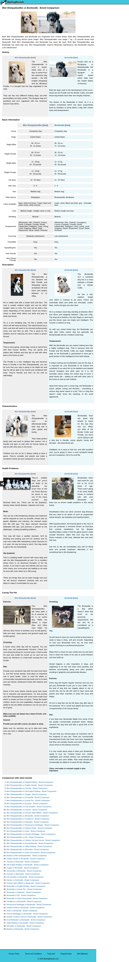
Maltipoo (101, 119)
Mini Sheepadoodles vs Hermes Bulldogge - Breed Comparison (31, 834)
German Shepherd (105, 64)
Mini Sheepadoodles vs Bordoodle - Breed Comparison (28, 816)
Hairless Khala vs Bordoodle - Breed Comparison (26, 908)
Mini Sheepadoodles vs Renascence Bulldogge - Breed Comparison (33, 825)
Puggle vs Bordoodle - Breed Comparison (23, 868)
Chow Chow (102, 105)
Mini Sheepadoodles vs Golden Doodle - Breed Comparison (30, 785)
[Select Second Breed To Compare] (113, 16)
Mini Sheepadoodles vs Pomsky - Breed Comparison (27, 788)
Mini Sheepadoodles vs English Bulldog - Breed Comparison (30, 782)
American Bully (103, 87)
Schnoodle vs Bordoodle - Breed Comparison (24, 871)
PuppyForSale (66, 954)
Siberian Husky (103, 31)
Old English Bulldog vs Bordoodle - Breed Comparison (28, 865)
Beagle (100, 100)
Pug (99, 59)
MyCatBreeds (82, 954)
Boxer (100, 91)
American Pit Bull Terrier (107, 96)
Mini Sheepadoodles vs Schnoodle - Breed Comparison (28, 797)
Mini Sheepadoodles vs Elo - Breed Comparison (25, 837)
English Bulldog (104, 41)
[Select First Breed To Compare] (113, 12)
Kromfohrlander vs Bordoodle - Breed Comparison (26, 920)
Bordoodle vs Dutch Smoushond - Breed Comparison (27, 898)
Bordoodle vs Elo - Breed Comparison (21, 895)
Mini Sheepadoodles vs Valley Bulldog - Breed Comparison (29, 846)
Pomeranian (102, 45)
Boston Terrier (103, 82)
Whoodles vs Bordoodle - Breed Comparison (24, 926)
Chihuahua (102, 77)
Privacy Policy (14, 954)
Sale (33, 57)
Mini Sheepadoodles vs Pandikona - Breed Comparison (28, 819)
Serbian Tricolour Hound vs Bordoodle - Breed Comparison (29, 917)
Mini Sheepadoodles (23, 57)
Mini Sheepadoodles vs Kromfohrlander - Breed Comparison (30, 843)
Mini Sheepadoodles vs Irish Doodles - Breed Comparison (29, 807)
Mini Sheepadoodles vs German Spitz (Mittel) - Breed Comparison (32, 813)
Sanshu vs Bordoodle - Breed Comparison (23, 880)
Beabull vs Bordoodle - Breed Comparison (23, 929)
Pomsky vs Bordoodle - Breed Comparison (23, 862)
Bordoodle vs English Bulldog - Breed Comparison (26, 886)
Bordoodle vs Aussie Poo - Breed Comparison (24, 889)
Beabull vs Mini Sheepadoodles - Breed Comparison (27, 856)
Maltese (101, 54)
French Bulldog (103, 50)
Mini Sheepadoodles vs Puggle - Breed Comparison (27, 794)
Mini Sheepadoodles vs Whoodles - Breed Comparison (28, 849)
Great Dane (102, 109)
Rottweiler (101, 73)
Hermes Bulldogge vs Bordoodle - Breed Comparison (27, 914)
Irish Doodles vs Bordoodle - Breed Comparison (25, 877)
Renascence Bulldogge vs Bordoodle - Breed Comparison (29, 904)
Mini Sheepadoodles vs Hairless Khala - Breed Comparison (29, 828)
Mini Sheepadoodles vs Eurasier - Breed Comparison (27, 804)
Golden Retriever (104, 68)
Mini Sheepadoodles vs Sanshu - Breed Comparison (27, 810)
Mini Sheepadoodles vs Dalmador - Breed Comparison (28, 822)
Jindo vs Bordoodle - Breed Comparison (22, 911)
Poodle (100, 114)
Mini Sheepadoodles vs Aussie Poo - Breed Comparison (28, 800)
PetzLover (51, 954)
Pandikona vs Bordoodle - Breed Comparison (24, 901)
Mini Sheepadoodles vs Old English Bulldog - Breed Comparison (31, 791)
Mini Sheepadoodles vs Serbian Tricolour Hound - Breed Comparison (33, 840)
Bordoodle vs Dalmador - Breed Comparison (24, 892)
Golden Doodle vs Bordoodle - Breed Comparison (26, 859)
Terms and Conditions (33, 954)
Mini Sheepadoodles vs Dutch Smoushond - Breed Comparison (31, 852)
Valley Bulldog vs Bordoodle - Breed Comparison (25, 923)
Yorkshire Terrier (104, 36)
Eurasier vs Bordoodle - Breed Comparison (23, 874)
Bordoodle (68, 57)
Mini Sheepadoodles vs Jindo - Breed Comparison (26, 831)
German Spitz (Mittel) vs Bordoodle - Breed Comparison (28, 883)
